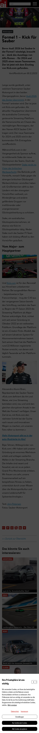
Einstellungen (19, 716)
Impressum (24, 711)
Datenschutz (15, 711)
